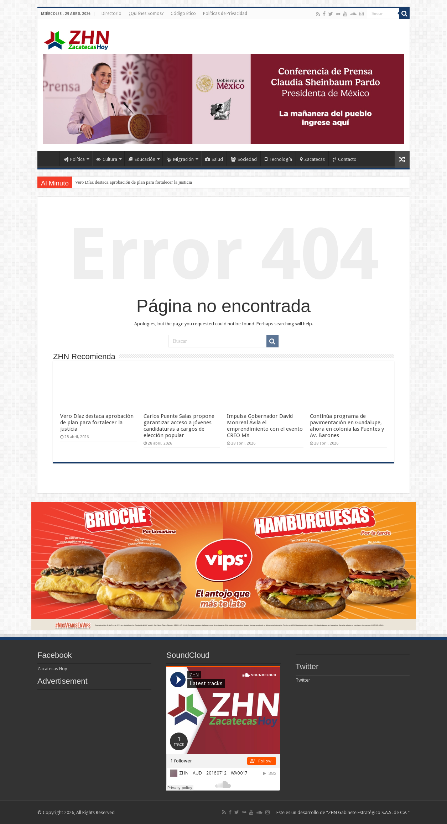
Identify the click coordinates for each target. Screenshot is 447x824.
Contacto (345, 159)
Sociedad (244, 159)
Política (74, 159)
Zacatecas (312, 159)
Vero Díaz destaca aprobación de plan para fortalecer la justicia (133, 182)
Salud (214, 159)
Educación (142, 159)
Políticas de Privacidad (225, 13)
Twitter (307, 666)
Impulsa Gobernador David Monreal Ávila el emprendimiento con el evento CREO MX (265, 426)
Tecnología (278, 159)
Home (50, 158)
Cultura (106, 159)
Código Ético (183, 13)
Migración (180, 159)
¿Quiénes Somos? (146, 13)
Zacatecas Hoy (52, 668)
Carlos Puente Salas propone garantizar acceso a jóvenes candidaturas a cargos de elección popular (179, 426)
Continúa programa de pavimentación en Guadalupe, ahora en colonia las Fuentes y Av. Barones (347, 426)
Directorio (111, 13)
